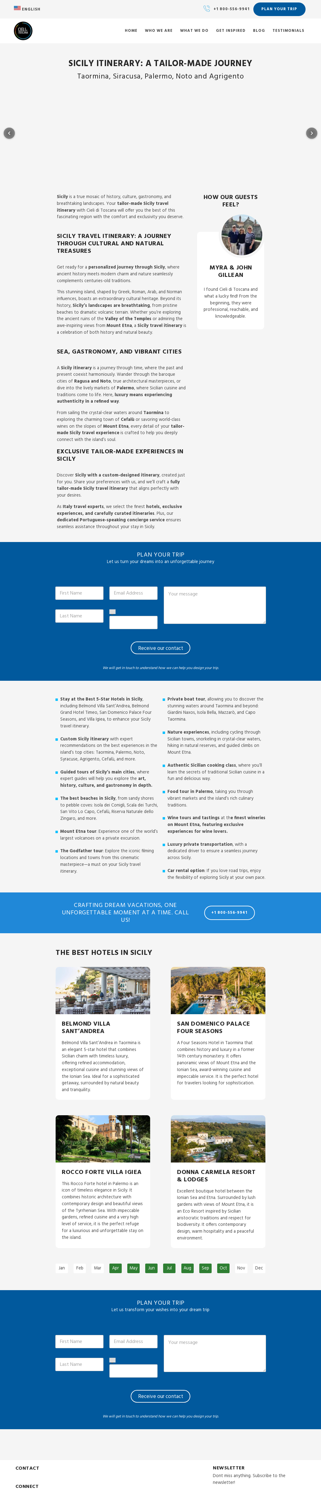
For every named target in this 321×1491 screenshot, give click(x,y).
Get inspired (231, 31)
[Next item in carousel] (311, 133)
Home (131, 31)
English (27, 9)
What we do (194, 31)
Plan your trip (279, 9)
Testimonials (288, 31)
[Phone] (133, 622)
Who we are (159, 31)
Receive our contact (160, 648)
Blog (259, 31)
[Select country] (112, 612)
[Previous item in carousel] (9, 133)
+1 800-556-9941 (231, 9)
